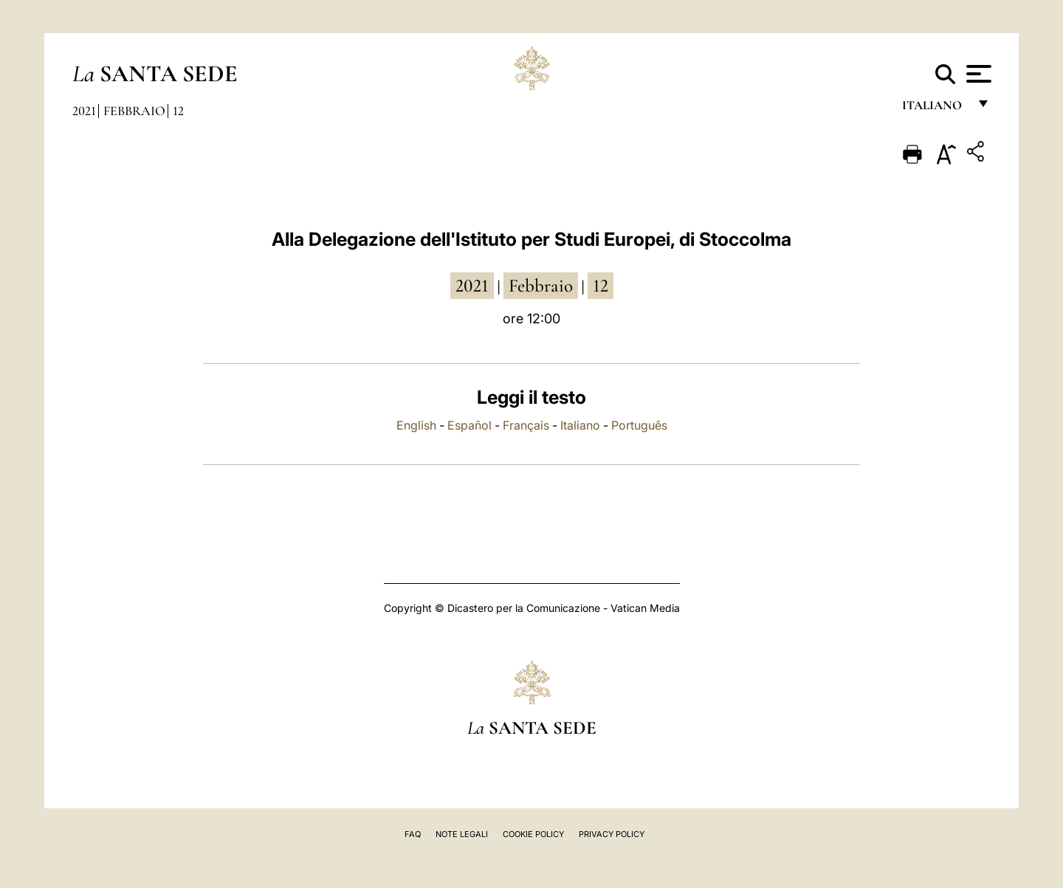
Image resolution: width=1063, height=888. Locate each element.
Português (639, 425)
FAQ (413, 834)
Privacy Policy (611, 834)
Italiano (580, 425)
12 (178, 111)
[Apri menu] (977, 73)
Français (526, 425)
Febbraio (134, 111)
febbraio (541, 286)
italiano (935, 108)
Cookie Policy (533, 834)
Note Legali (462, 834)
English (416, 425)
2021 (84, 111)
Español (469, 425)
